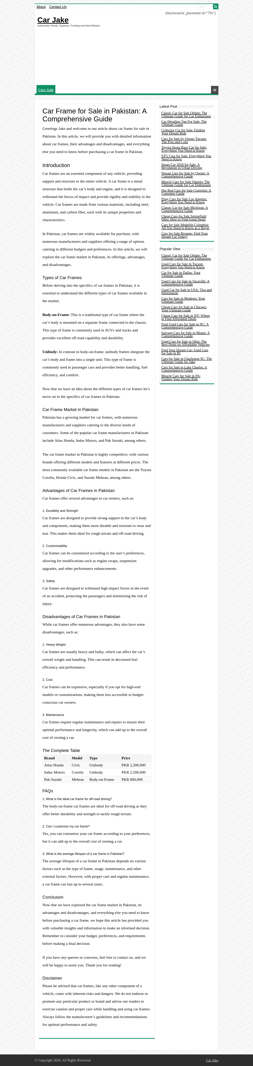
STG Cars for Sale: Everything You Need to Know (186, 157)
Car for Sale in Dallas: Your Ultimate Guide (180, 274)
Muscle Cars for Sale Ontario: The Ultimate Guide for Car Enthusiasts (186, 183)
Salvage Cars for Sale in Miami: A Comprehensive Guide (185, 334)
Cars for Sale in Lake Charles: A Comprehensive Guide (184, 368)
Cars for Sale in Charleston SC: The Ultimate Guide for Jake (186, 360)
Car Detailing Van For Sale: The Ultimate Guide (184, 123)
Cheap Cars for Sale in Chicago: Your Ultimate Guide (184, 308)
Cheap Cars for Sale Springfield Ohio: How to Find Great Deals (183, 217)
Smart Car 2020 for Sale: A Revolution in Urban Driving (181, 166)
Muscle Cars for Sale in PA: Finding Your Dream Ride (181, 377)
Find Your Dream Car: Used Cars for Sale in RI (184, 351)
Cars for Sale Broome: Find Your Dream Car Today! (184, 235)
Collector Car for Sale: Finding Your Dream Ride (183, 131)
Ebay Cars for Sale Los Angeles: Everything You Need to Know (184, 200)
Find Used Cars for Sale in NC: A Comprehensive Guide (185, 325)
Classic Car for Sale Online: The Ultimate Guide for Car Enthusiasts (186, 114)
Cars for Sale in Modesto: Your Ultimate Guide (183, 300)
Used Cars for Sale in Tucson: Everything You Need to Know (183, 265)
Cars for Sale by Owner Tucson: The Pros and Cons (184, 140)
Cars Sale (46, 90)
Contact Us (58, 7)
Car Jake (53, 20)
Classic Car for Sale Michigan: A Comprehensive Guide (184, 209)
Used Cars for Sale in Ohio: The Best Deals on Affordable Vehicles (185, 343)
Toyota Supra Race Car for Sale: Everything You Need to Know (184, 148)
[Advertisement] (126, 56)
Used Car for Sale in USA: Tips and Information (186, 291)
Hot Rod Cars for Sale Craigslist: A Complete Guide (186, 191)
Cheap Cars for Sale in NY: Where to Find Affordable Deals (185, 317)
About (41, 7)
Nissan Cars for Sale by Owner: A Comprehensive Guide (185, 174)
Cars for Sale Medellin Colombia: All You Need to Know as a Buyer (185, 226)
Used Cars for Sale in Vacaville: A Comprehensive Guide (185, 282)
